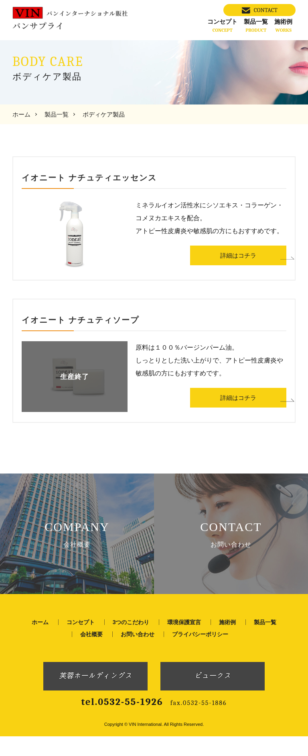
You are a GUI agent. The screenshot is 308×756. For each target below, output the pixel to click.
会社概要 (91, 654)
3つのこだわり (131, 642)
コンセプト (222, 25)
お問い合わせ (137, 654)
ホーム (21, 114)
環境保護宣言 (184, 642)
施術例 (283, 25)
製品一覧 (256, 25)
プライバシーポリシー (200, 654)
